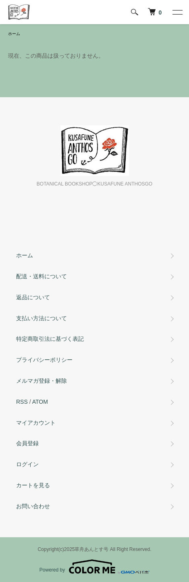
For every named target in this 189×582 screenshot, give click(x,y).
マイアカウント (36, 422)
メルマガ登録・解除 (41, 381)
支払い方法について (41, 318)
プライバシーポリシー (44, 360)
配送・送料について (41, 276)
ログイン (27, 464)
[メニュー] (177, 12)
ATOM (40, 401)
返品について (33, 297)
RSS (22, 401)
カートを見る (33, 485)
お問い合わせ (33, 506)
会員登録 (27, 443)
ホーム (14, 33)
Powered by (94, 566)
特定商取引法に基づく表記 (50, 339)
